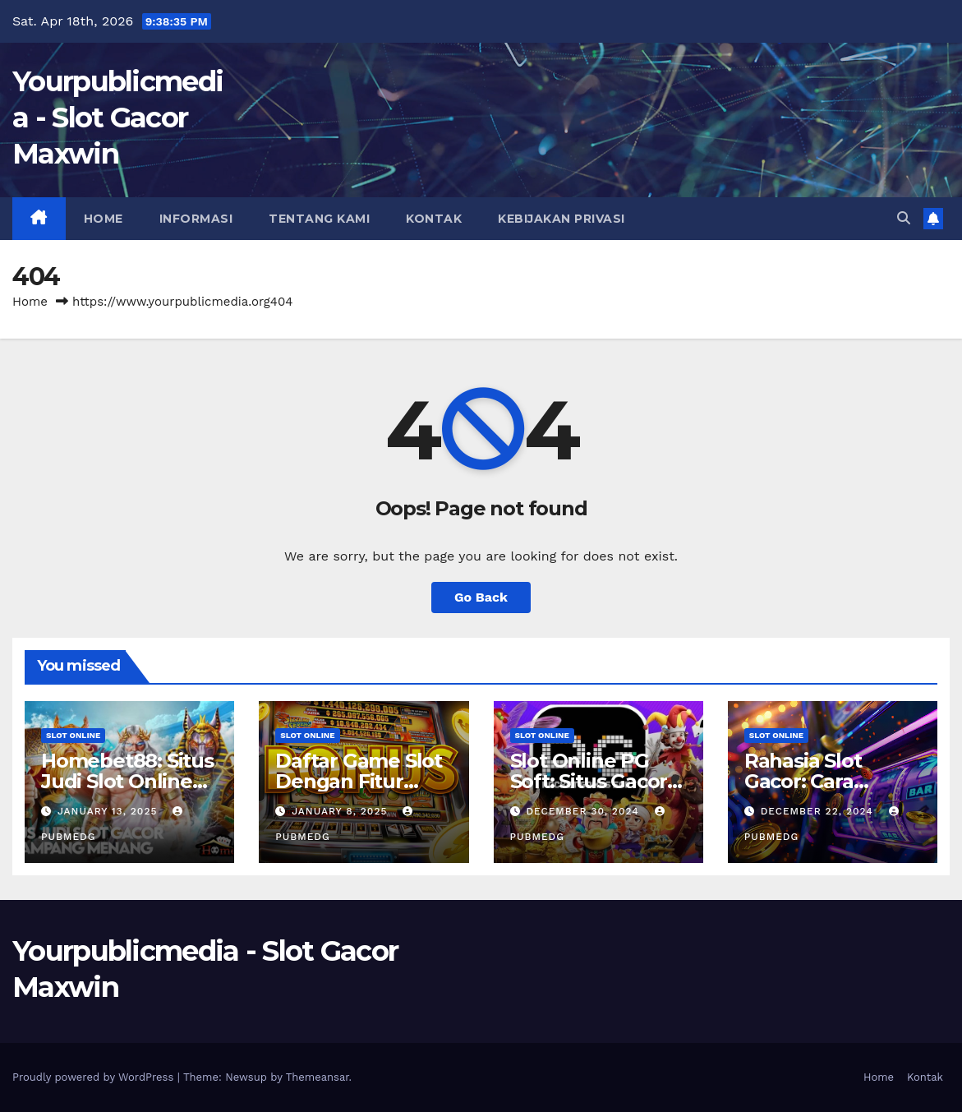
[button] (903, 218)
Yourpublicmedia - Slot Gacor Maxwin (117, 117)
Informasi (196, 218)
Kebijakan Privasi (561, 218)
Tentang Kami (319, 218)
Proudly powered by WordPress (94, 1077)
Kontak (434, 218)
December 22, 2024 (819, 811)
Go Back (481, 597)
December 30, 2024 (584, 811)
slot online (73, 735)
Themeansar (317, 1077)
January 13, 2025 (109, 811)
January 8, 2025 (341, 811)
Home (103, 218)
